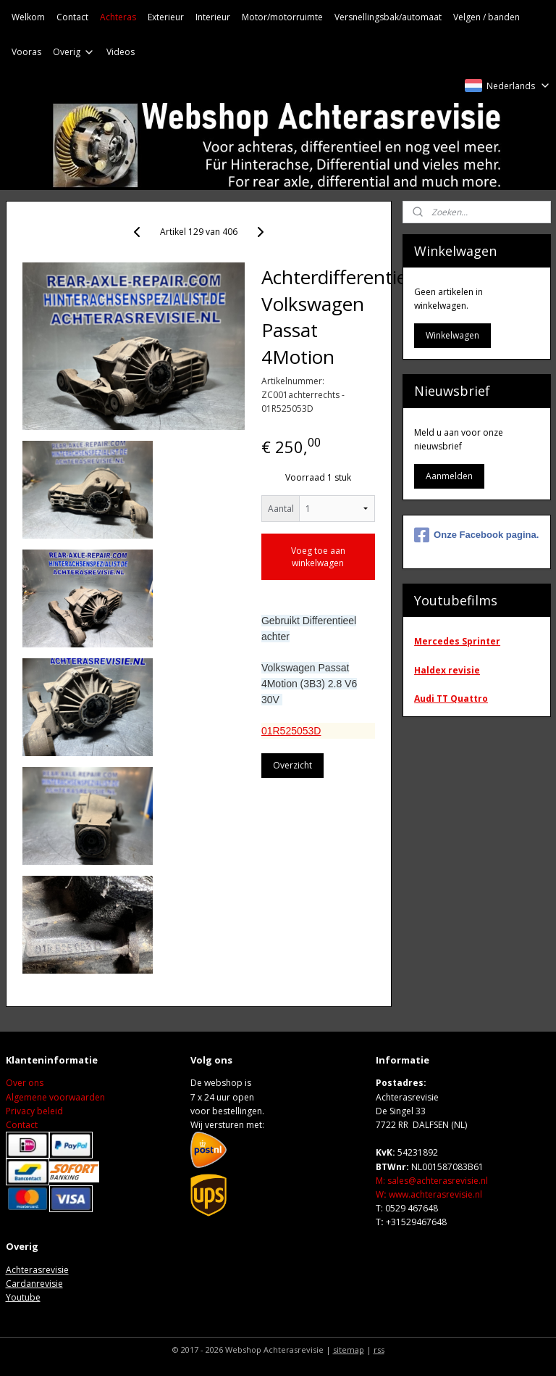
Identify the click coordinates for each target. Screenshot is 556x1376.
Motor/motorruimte (282, 17)
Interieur (212, 17)
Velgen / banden (486, 17)
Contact (72, 17)
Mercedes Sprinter (457, 641)
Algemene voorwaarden (55, 1097)
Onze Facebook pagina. (476, 535)
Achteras (118, 17)
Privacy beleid (34, 1111)
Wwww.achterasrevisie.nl (429, 1194)
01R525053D (291, 730)
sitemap (348, 1349)
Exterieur (166, 17)
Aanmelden (449, 476)
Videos (120, 52)
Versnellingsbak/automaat (388, 17)
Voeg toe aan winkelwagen (318, 556)
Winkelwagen (452, 335)
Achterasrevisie (37, 1270)
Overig (74, 52)
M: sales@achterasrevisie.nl (432, 1180)
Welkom (28, 17)
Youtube (23, 1297)
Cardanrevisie (34, 1283)
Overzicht (292, 765)
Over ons (24, 1083)
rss (379, 1349)
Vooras (26, 52)
